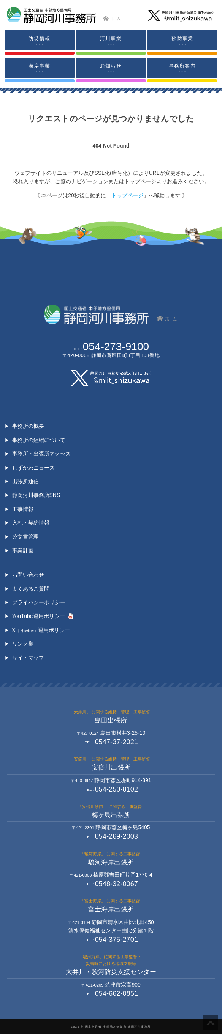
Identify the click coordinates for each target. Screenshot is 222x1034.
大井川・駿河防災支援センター (111, 972)
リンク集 (22, 644)
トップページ (127, 195)
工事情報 (22, 509)
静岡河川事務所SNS (36, 495)
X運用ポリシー (41, 630)
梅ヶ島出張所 (111, 815)
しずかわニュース (33, 468)
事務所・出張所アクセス (41, 454)
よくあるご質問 (30, 589)
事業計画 (22, 550)
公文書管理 (25, 537)
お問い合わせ (28, 575)
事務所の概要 (28, 426)
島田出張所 (111, 720)
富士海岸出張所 (110, 909)
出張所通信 (25, 481)
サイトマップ (28, 658)
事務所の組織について (38, 440)
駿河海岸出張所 (110, 862)
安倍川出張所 (111, 767)
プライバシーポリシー (38, 602)
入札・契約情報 (30, 523)
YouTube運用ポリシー (38, 616)
